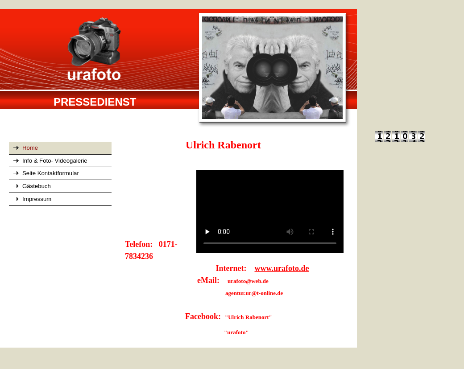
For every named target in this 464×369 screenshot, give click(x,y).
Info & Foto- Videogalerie (54, 160)
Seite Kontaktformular (50, 173)
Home (30, 147)
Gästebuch (36, 186)
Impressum (36, 199)
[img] (178, 68)
